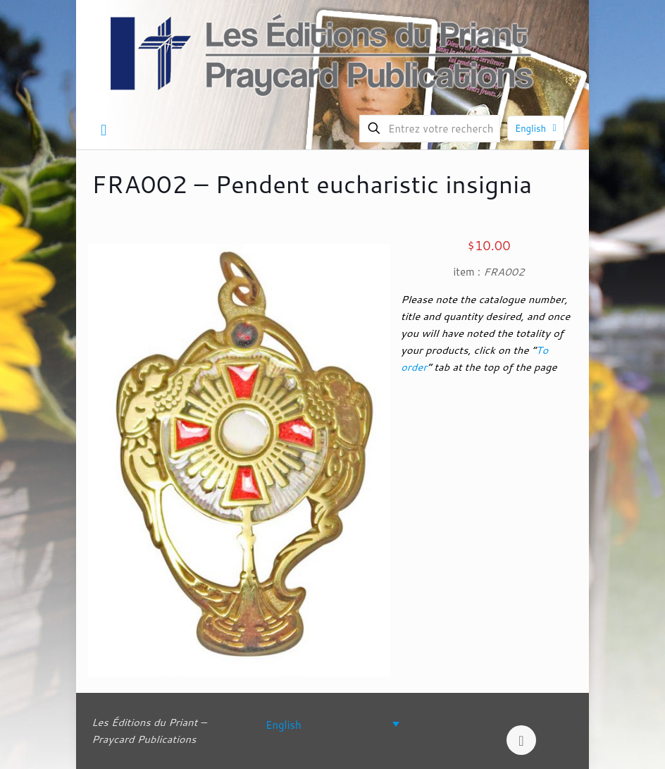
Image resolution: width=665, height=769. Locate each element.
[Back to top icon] (521, 740)
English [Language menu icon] (537, 128)
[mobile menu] (104, 130)
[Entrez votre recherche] (429, 128)
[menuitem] (332, 724)
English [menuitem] (284, 724)
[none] (332, 724)
